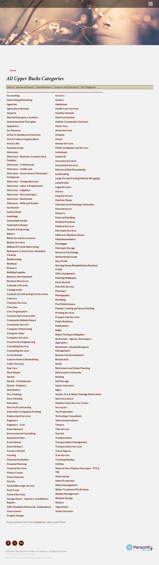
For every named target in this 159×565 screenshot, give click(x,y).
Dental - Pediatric (16, 385)
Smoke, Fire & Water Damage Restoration (78, 394)
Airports (11, 112)
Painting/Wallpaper (66, 277)
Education (12, 402)
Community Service (18, 324)
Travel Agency (63, 450)
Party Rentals (62, 282)
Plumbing (60, 299)
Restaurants (62, 359)
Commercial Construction (21, 315)
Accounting (13, 95)
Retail (58, 363)
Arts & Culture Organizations (23, 139)
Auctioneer (13, 207)
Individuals (61, 152)
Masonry (60, 213)
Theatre (59, 424)
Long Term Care (64, 195)
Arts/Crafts (13, 143)
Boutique (12, 263)
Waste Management (66, 484)
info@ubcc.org (41, 557)
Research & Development (69, 354)
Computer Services (17, 337)
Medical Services (64, 226)
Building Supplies (16, 272)
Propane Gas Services (67, 316)
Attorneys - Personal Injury (22, 194)
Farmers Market (16, 450)
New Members (44, 87)
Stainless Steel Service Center (72, 402)
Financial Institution (18, 459)
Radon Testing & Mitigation (70, 334)
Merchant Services (65, 230)
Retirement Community (68, 372)
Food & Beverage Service (21, 485)
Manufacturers (63, 208)
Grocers (59, 95)
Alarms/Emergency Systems (22, 117)
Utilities (59, 463)
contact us (40, 522)
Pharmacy (60, 290)
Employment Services (19, 415)
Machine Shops (63, 199)
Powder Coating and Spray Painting (74, 308)
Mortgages (61, 243)
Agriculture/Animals (18, 108)
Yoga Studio (61, 506)
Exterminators (15, 446)
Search (10, 87)
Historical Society (65, 117)
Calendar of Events (17, 285)
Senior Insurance (64, 385)
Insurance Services (65, 160)
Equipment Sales (16, 437)
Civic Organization (17, 311)
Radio (58, 330)
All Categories (88, 87)
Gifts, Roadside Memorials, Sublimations (29, 506)
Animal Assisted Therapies (21, 121)
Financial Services (17, 468)
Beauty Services (16, 242)
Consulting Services (18, 346)
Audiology (12, 216)
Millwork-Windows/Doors (70, 234)
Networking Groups (66, 256)
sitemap (49, 557)
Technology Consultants (68, 415)
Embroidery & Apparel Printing (24, 411)
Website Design (64, 498)
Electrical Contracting (19, 407)
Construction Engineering (21, 341)
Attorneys (12, 152)
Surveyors (61, 407)
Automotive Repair (17, 224)
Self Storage (62, 381)
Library (59, 191)
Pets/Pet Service (64, 286)
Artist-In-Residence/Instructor (24, 134)
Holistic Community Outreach (71, 121)
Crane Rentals (14, 354)
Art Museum (14, 130)
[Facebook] (8, 543)
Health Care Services (67, 108)
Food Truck (13, 489)
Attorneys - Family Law (19, 168)
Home (13, 70)
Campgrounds (14, 289)
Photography (62, 295)
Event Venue (14, 442)
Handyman (61, 104)
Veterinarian (62, 476)
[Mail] (21, 543)
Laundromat (62, 182)
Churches (12, 307)
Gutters (59, 99)
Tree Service (62, 455)
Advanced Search (25, 87)
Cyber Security (15, 363)
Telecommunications (66, 420)
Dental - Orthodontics (19, 381)
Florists (11, 481)
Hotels (59, 139)
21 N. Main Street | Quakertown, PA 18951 (19, 554)
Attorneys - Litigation (18, 190)
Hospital (59, 134)
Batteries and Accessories (21, 237)
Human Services (64, 143)
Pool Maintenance (65, 303)
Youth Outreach (64, 511)
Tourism (59, 433)
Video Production (65, 480)
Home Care (61, 125)
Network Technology (67, 252)
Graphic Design (15, 515)
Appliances (13, 125)
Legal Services (63, 186)
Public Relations (64, 321)
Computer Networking (19, 328)
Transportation (63, 437)
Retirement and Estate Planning (72, 368)
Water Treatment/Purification (72, 489)
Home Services (63, 130)
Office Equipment (65, 273)
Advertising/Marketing (19, 99)
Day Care (12, 368)
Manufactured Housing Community (74, 204)
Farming (11, 455)
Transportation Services (68, 446)
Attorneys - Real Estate (19, 198)
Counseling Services (18, 350)
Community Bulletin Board (21, 320)
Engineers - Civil (16, 424)
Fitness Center (15, 472)
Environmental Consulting (21, 433)
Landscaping (62, 173)
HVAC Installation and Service (71, 147)
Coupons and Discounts (66, 87)
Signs (58, 389)
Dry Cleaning (14, 394)
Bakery (11, 233)
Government (14, 511)
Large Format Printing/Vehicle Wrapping (77, 178)
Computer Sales (15, 333)
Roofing (59, 376)
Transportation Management (71, 442)
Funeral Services (16, 494)
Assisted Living (15, 147)
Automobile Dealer (17, 220)
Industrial (60, 156)
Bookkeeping (14, 259)
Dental (10, 376)
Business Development (19, 276)
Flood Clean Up (15, 476)
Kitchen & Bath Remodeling (70, 169)
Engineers (12, 420)
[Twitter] (14, 543)
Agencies (12, 104)
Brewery (12, 267)
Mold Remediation (65, 239)
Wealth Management (67, 493)
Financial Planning (17, 463)
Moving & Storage (65, 247)
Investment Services (66, 165)
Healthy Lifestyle (64, 112)
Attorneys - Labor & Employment (25, 185)
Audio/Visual (14, 211)
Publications (62, 325)
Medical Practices (65, 221)
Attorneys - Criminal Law (20, 164)
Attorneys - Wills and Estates (23, 203)
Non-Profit (61, 260)
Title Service (62, 428)
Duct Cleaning (14, 398)
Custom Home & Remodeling (22, 359)
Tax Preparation (64, 411)
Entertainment (15, 428)
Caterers (12, 298)
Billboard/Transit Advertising (23, 246)
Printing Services (64, 312)
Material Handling (65, 217)
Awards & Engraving (18, 229)
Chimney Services (17, 302)
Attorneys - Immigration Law (22, 181)
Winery (59, 502)
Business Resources (18, 280)
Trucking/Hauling (64, 459)
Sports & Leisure (64, 398)
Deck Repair (13, 372)
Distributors (13, 389)
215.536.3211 (15, 557)
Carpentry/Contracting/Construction (27, 293)
